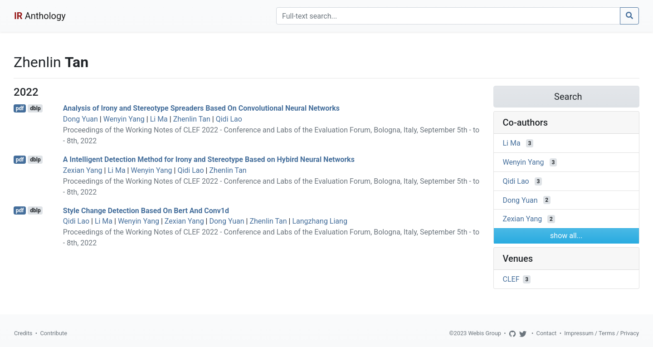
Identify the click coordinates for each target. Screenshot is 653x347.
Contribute (53, 333)
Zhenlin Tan (191, 119)
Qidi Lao (229, 119)
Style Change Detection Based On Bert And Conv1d (146, 210)
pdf (20, 108)
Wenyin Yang (124, 119)
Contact (546, 333)
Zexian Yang (82, 170)
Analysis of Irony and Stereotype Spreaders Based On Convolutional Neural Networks (201, 108)
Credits (23, 333)
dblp (35, 108)
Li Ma (159, 119)
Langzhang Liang (319, 221)
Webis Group (484, 333)
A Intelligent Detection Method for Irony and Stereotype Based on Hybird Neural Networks (209, 159)
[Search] (448, 15)
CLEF (511, 279)
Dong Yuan (80, 119)
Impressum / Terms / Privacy (601, 333)
